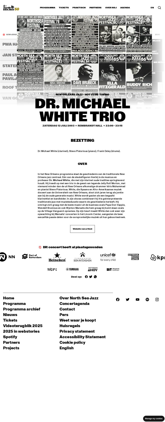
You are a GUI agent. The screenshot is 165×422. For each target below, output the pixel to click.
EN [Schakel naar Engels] (152, 7)
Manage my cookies (154, 419)
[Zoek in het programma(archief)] (159, 7)
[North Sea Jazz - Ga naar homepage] (11, 8)
